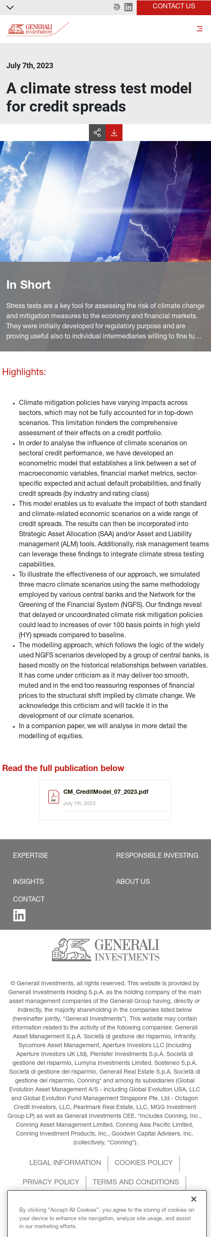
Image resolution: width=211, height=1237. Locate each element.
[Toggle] (200, 29)
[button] (116, 7)
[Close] (194, 1219)
